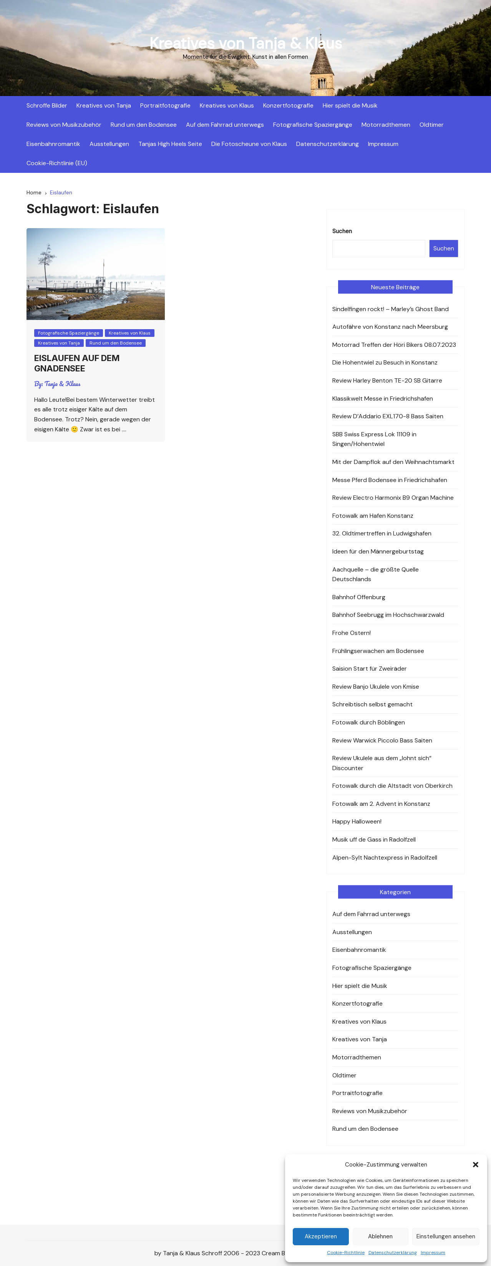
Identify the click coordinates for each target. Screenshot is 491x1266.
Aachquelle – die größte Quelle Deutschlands (375, 574)
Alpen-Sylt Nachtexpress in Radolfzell (384, 857)
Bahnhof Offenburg (358, 597)
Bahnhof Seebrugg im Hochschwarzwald (388, 615)
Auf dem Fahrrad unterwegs (225, 125)
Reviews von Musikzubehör (64, 125)
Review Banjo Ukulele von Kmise (375, 687)
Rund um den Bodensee (144, 125)
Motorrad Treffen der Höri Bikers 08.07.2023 (394, 345)
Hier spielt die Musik (350, 105)
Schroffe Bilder (47, 105)
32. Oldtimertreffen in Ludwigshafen (381, 533)
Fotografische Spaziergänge (312, 125)
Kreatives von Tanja (103, 105)
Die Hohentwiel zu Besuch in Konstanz (385, 362)
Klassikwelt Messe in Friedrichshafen (382, 398)
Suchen (342, 231)
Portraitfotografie (165, 105)
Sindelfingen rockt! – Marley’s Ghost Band (390, 309)
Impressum (433, 1252)
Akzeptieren (321, 1236)
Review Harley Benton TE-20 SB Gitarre (387, 380)
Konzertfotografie (288, 105)
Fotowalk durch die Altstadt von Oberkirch (392, 786)
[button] (475, 1164)
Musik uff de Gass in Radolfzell (374, 839)
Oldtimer (432, 125)
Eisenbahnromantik (53, 144)
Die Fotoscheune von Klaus (249, 144)
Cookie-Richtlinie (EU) (57, 163)
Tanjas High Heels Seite (170, 144)
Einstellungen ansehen (445, 1236)
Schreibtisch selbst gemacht (372, 704)
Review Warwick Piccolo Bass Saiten (382, 740)
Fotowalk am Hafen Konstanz (372, 516)
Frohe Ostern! (351, 633)
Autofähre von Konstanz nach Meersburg (390, 327)
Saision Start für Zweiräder (369, 668)
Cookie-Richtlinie (346, 1252)
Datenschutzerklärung (392, 1252)
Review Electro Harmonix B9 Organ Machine (393, 498)
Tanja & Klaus (62, 383)
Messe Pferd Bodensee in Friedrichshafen (389, 480)
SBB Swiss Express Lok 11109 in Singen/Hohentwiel (374, 439)
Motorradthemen (386, 125)
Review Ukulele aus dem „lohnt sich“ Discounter (381, 763)
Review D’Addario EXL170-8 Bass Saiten (387, 416)
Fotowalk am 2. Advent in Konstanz (381, 804)
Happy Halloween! (357, 821)
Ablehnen (380, 1236)
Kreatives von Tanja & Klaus (245, 43)
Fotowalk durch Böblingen (368, 722)
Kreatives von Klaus (227, 105)
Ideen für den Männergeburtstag (378, 551)
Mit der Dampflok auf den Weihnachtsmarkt (393, 462)
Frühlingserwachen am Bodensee (378, 651)
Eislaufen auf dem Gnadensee (76, 363)
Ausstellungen (109, 144)
